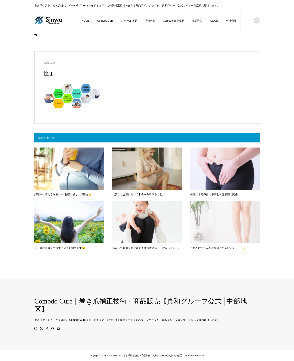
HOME (85, 20)
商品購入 (197, 20)
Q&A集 (214, 20)
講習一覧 (150, 20)
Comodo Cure (105, 20)
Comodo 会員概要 (173, 20)
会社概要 (231, 20)
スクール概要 (129, 20)
